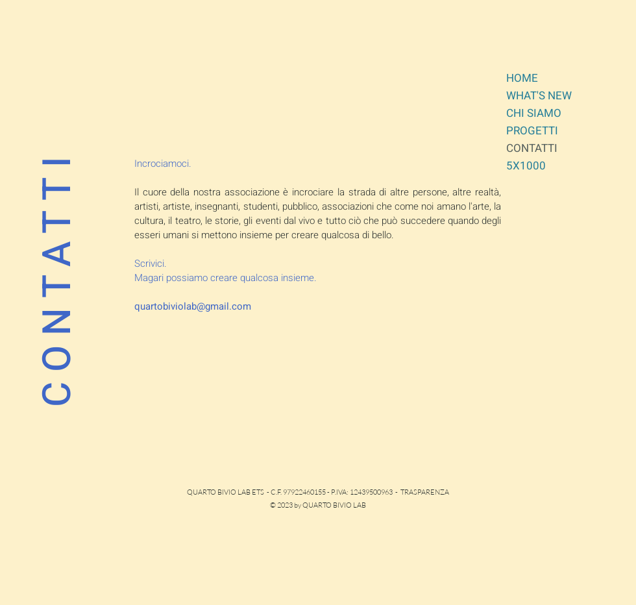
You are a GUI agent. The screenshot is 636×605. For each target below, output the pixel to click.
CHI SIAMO (533, 113)
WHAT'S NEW (539, 96)
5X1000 (526, 166)
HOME (522, 78)
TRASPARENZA (424, 492)
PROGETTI (532, 131)
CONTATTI (531, 148)
